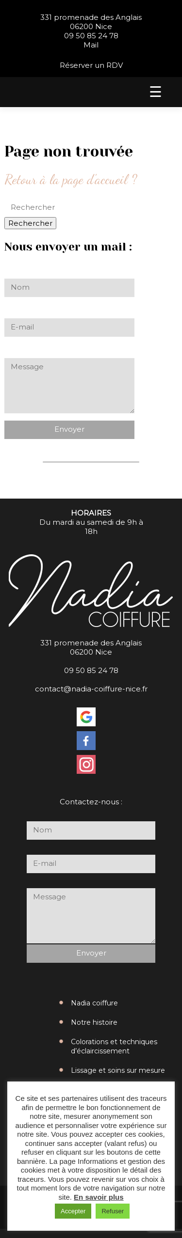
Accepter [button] (73, 1211)
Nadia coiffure (94, 1003)
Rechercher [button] (30, 223)
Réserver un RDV (91, 65)
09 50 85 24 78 (91, 35)
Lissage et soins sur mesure (118, 1070)
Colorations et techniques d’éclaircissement (114, 1046)
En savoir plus (99, 1197)
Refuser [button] (112, 1211)
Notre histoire (94, 1022)
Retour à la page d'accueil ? (70, 179)
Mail (91, 44)
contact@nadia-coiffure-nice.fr (91, 688)
